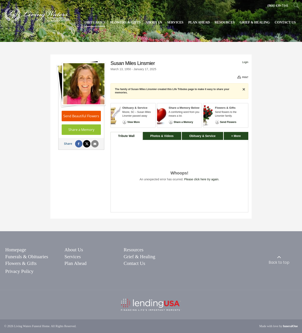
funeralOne (290, 326)
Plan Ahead (75, 263)
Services (72, 256)
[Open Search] (296, 6)
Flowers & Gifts (21, 263)
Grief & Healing (139, 256)
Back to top (279, 262)
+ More (239, 135)
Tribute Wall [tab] (126, 136)
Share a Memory (81, 129)
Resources (133, 249)
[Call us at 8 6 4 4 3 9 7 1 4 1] (277, 5)
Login (245, 62)
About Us (73, 249)
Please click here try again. (201, 179)
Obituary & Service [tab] (202, 136)
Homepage (15, 249)
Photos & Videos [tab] (162, 136)
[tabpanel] (179, 176)
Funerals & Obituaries (26, 256)
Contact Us (134, 263)
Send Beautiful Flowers (81, 116)
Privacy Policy (19, 271)
